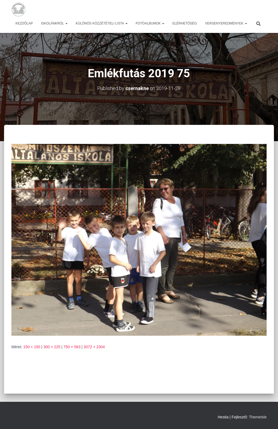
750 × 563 (72, 347)
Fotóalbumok (150, 23)
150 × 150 (31, 347)
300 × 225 (52, 347)
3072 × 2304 (94, 347)
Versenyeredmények (226, 23)
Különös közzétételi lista (102, 23)
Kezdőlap (24, 23)
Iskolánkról (54, 23)
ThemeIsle (258, 417)
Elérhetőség (184, 23)
